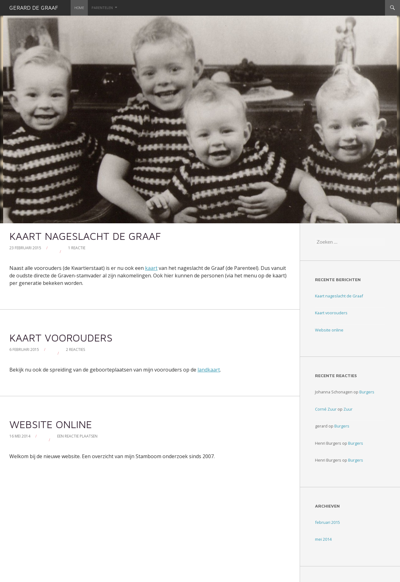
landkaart (209, 369)
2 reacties (75, 349)
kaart (151, 268)
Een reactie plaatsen (77, 436)
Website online (50, 424)
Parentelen (102, 7)
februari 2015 (327, 522)
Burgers (366, 392)
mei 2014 (323, 539)
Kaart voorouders (60, 337)
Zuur (347, 409)
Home (79, 7)
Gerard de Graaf (33, 7)
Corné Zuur (326, 409)
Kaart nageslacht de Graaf (85, 236)
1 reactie (76, 248)
